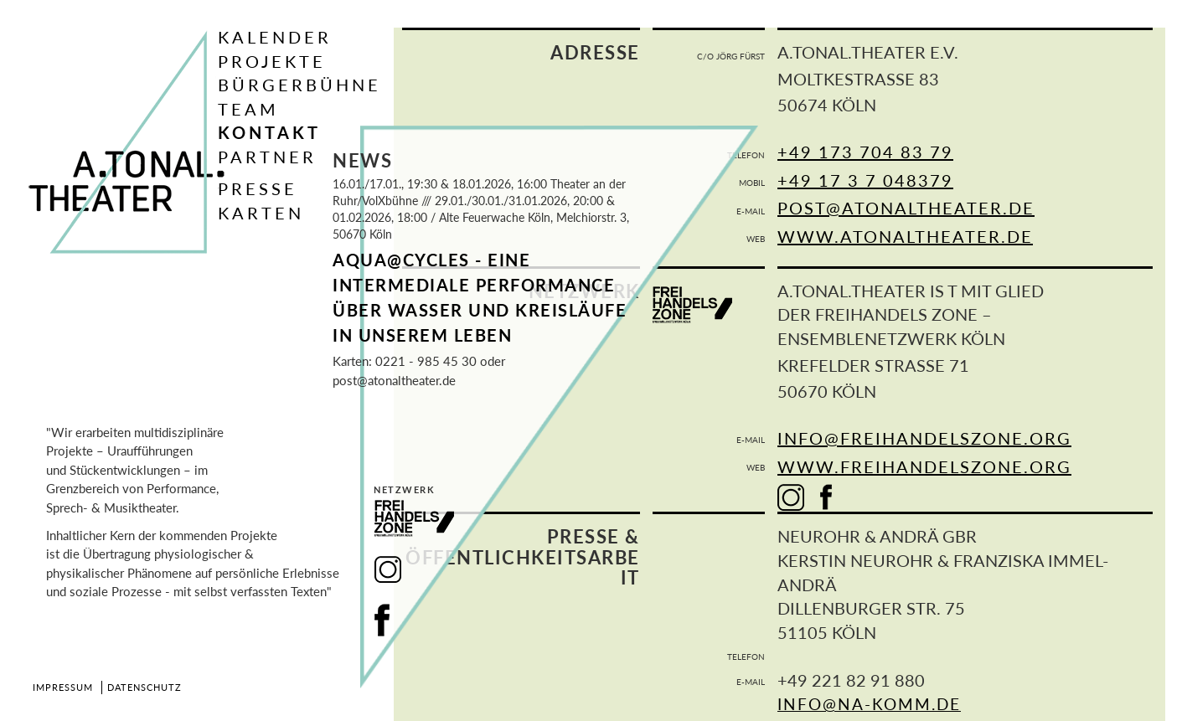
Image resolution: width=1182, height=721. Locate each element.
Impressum (63, 687)
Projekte (272, 61)
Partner (267, 157)
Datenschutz (144, 687)
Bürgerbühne (299, 85)
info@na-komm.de (869, 703)
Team (248, 109)
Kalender (275, 37)
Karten (261, 213)
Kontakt (269, 132)
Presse (257, 188)
